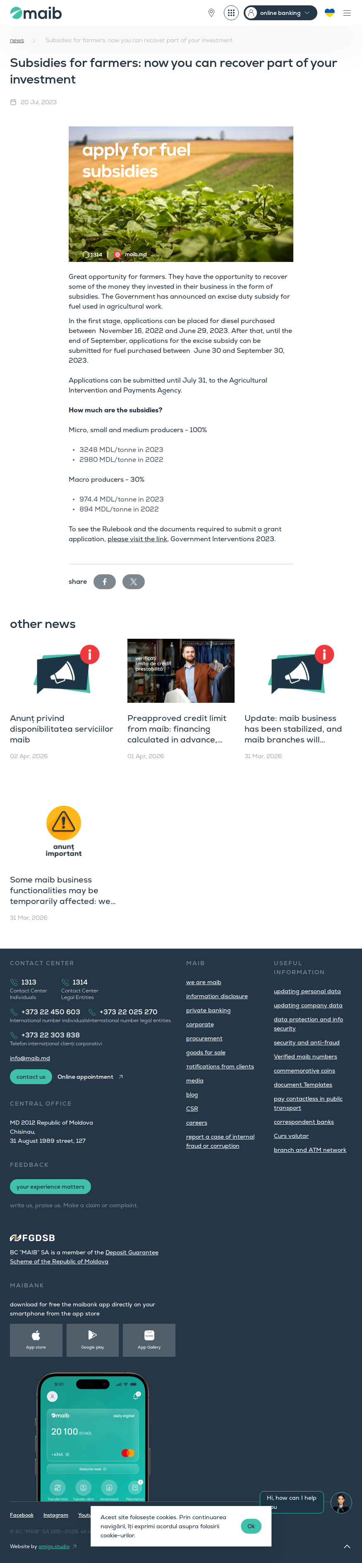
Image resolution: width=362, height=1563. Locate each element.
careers (196, 1122)
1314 (80, 982)
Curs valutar (291, 1136)
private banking (208, 1010)
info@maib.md (30, 1058)
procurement (204, 1038)
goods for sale (205, 1052)
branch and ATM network (310, 1150)
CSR (192, 1108)
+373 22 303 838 (51, 1035)
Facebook (22, 1515)
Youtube (88, 1515)
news (17, 40)
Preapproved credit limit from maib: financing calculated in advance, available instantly (176, 734)
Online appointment (85, 1076)
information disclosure (217, 996)
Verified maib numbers (305, 1056)
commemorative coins (304, 1070)
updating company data (308, 1005)
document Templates (303, 1084)
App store (36, 1347)
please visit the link (137, 539)
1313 (29, 982)
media (195, 1080)
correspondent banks (304, 1121)
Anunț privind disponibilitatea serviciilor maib (61, 729)
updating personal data (307, 991)
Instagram (55, 1515)
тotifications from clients (220, 1066)
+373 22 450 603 (51, 1012)
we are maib (203, 982)
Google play (92, 1347)
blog (192, 1094)
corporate (200, 1024)
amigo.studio (54, 1546)
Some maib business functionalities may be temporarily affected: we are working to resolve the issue (62, 901)
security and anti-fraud (307, 1042)
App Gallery (149, 1347)
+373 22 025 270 (129, 1012)
